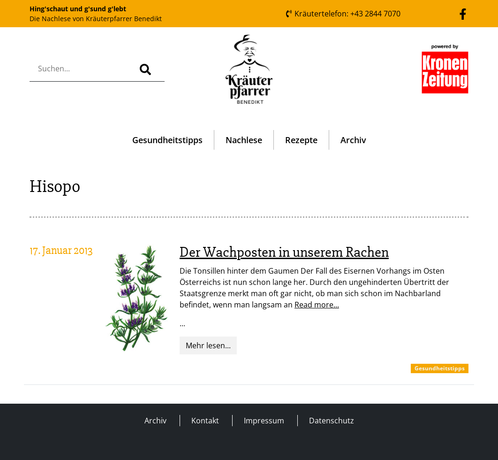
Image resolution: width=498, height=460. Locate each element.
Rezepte (301, 140)
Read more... (316, 304)
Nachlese (244, 140)
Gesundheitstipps (167, 140)
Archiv (353, 140)
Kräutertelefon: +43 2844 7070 (342, 13)
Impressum (264, 420)
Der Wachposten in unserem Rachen (284, 252)
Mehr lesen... (208, 345)
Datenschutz (331, 420)
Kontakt (205, 420)
